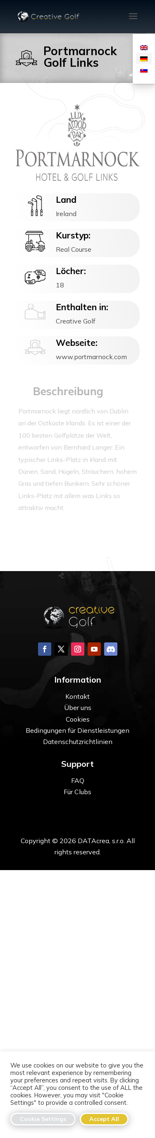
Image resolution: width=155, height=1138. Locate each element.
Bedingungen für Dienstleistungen (77, 730)
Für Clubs (77, 792)
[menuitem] (144, 47)
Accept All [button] (104, 1119)
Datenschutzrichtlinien (77, 741)
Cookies (78, 719)
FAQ (77, 780)
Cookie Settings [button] (43, 1119)
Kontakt (77, 696)
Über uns (77, 707)
